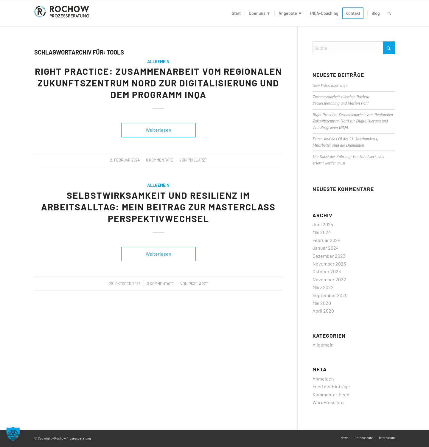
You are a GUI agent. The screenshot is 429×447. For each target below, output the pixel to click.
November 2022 (329, 279)
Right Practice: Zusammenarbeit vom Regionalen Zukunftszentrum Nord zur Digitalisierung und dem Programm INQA (158, 83)
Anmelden (323, 378)
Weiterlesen (158, 130)
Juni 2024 (323, 224)
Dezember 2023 (329, 256)
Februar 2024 (327, 240)
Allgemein (158, 61)
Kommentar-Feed (331, 394)
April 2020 (323, 310)
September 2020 (330, 295)
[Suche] (389, 13)
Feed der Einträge (331, 386)
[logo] (62, 13)
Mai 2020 (322, 303)
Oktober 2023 (327, 271)
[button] (13, 434)
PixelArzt (197, 160)
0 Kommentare (159, 160)
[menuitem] (236, 13)
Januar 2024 (326, 248)
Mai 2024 (322, 232)
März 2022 (323, 287)
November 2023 (329, 263)
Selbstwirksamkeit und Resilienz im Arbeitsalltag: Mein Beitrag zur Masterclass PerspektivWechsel (158, 207)
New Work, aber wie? (330, 85)
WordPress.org (328, 402)
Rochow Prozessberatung (72, 438)
